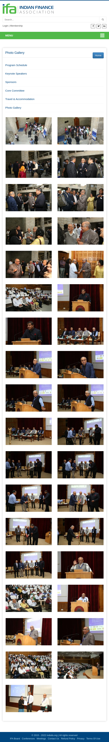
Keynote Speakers (16, 73)
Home (98, 55)
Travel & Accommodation (19, 99)
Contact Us (53, 738)
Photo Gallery (13, 107)
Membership (16, 25)
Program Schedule (16, 65)
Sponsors (10, 81)
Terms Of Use (93, 738)
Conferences (28, 738)
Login (5, 25)
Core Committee (14, 90)
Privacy (81, 738)
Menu (9, 35)
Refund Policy (68, 738)
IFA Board (15, 738)
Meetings (41, 738)
